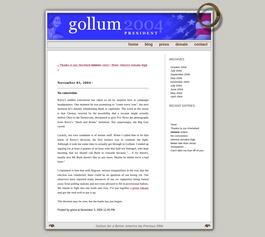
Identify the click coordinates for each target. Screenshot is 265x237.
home (133, 44)
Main (114, 64)
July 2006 (176, 70)
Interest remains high (183, 139)
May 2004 (176, 93)
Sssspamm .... (179, 146)
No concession (179, 135)
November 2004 (180, 81)
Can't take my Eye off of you (187, 150)
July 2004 (176, 85)
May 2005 (176, 78)
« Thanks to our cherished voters (84, 64)
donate (182, 44)
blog (149, 44)
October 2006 (179, 67)
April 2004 (176, 96)
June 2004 (177, 89)
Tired (174, 124)
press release (141, 187)
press (164, 44)
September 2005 (180, 74)
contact (201, 44)
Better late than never (183, 143)
